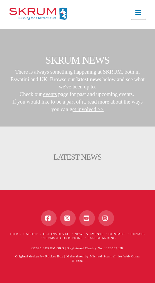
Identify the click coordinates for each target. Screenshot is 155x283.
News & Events (89, 234)
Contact (117, 234)
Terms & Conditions (63, 238)
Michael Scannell (103, 256)
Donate (137, 234)
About (32, 234)
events (50, 94)
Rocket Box (54, 256)
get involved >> (87, 109)
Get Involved (56, 234)
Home (15, 234)
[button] (138, 12)
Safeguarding (102, 238)
